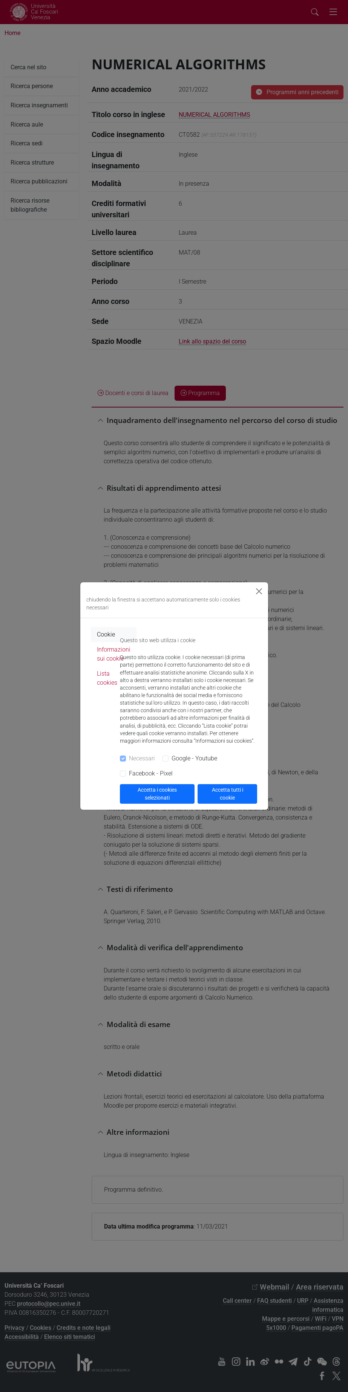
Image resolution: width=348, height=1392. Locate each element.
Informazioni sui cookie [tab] (113, 654)
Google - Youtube (194, 758)
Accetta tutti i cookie (227, 794)
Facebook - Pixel (151, 773)
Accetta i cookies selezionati (157, 794)
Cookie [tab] (106, 634)
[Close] (259, 591)
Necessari (142, 758)
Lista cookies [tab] (107, 678)
